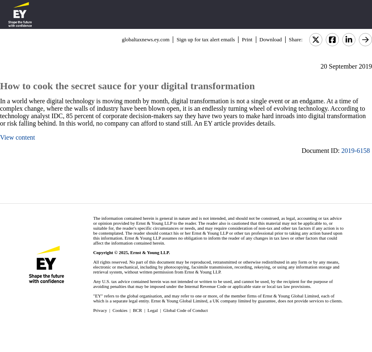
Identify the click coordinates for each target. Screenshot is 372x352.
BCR (137, 310)
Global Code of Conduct (185, 310)
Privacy (100, 310)
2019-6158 (355, 150)
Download (271, 39)
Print (247, 39)
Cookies (119, 310)
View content (17, 137)
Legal (153, 310)
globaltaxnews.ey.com (145, 39)
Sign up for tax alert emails (205, 39)
